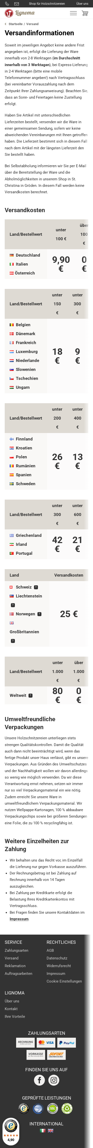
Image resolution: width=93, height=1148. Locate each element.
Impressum (19, 919)
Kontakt (11, 1009)
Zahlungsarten (16, 950)
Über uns (82, 3)
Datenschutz (57, 958)
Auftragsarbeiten (18, 973)
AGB (50, 950)
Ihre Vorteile (15, 1016)
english (50, 1130)
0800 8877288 (7, 3)
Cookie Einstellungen (64, 981)
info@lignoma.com (16, 3)
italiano (42, 1130)
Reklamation (15, 966)
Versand (11, 958)
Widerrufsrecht (59, 966)
